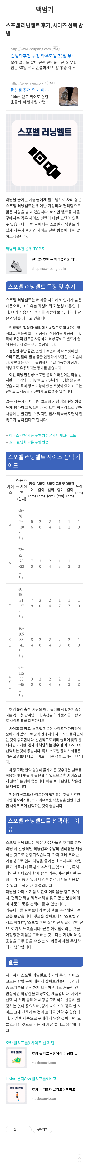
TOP (79, 1158)
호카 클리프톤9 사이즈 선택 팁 (30, 1042)
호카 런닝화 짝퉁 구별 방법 (29, 442)
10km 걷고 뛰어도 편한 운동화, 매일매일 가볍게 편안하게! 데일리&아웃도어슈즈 (30, 99)
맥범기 (44, 9)
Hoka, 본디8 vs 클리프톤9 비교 (31, 1078)
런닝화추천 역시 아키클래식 (30, 90)
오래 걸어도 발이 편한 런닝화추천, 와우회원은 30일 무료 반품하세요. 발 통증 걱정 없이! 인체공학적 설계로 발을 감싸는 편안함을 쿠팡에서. (44, 64)
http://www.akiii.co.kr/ (28, 83)
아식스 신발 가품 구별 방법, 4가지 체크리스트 (42, 435)
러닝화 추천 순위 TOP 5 (25, 248)
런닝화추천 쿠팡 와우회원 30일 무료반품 (43, 56)
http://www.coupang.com (31, 49)
